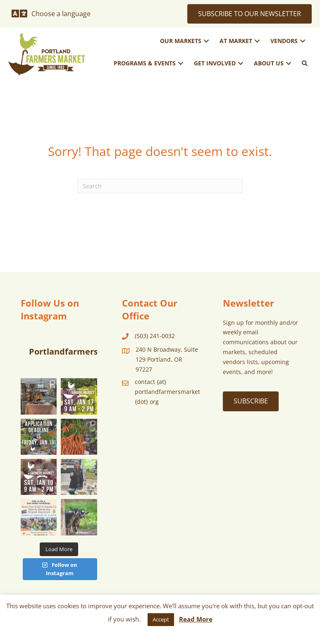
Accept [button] (161, 619)
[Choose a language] (51, 13)
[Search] (160, 186)
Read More (196, 619)
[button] (206, 41)
